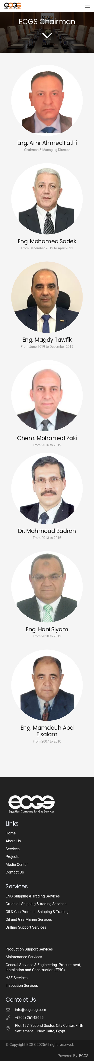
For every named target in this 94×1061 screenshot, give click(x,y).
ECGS (83, 1056)
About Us (13, 841)
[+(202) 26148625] (10, 1017)
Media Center (17, 864)
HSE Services (17, 978)
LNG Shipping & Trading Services (33, 896)
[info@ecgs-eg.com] (10, 1009)
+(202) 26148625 (29, 1017)
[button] (87, 6)
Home (11, 833)
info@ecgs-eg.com (30, 1009)
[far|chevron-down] (47, 35)
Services (13, 849)
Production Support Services (29, 949)
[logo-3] (12, 5)
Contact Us (15, 872)
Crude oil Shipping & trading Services (36, 904)
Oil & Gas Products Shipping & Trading (37, 912)
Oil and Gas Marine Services (29, 919)
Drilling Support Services (26, 927)
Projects (12, 856)
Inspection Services (22, 985)
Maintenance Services (24, 957)
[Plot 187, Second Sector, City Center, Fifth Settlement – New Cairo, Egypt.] (10, 1028)
